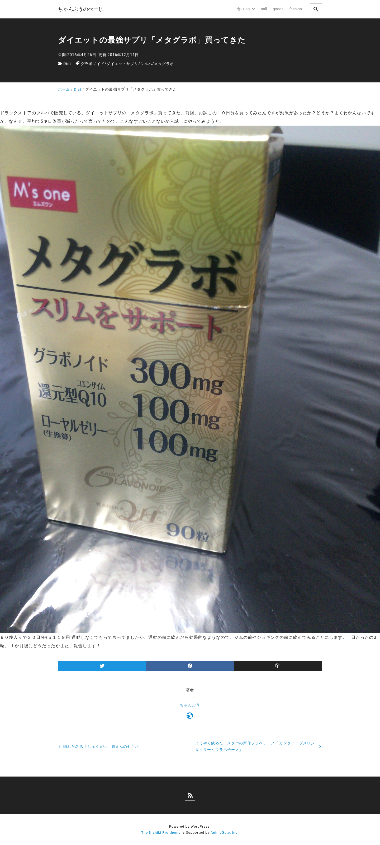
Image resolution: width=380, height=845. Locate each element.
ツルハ (146, 64)
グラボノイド (93, 64)
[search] (316, 9)
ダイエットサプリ (122, 64)
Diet (67, 64)
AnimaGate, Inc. (225, 832)
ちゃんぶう (190, 705)
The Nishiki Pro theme (160, 832)
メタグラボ (164, 64)
